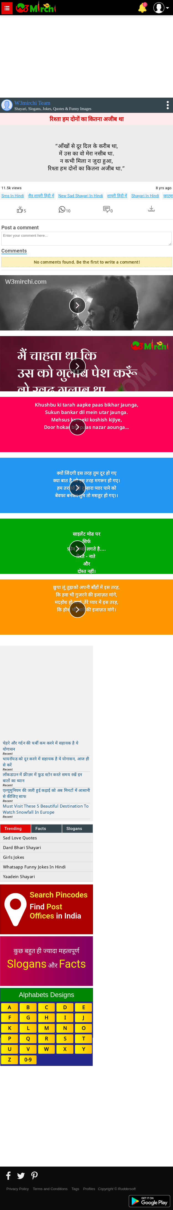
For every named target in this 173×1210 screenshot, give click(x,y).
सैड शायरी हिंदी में (41, 195)
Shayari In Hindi (145, 195)
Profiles (89, 1189)
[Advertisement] (86, 55)
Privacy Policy (17, 1189)
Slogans (74, 828)
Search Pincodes (58, 894)
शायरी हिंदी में (117, 195)
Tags (75, 1189)
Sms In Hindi (12, 195)
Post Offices (46, 911)
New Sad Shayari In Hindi (80, 195)
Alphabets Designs (46, 994)
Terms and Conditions (50, 1189)
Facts (40, 828)
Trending (13, 828)
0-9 (28, 1059)
